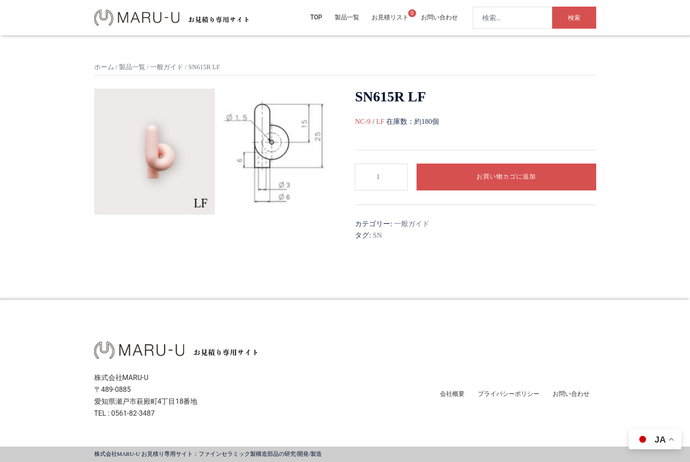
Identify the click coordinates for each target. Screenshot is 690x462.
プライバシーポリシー (508, 393)
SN (377, 235)
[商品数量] (381, 177)
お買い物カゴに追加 (506, 176)
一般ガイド (166, 67)
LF (380, 121)
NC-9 (363, 121)
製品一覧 (347, 17)
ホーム (104, 67)
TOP (316, 17)
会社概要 (452, 393)
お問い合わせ (439, 17)
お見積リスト (390, 17)
